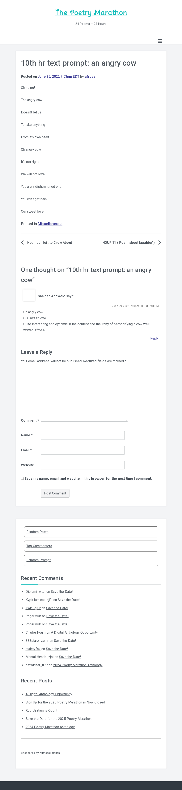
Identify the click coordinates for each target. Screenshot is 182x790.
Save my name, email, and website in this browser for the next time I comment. (88, 479)
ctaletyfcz (33, 649)
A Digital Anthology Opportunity (74, 632)
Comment (30, 420)
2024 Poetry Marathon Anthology (77, 665)
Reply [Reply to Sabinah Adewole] (154, 338)
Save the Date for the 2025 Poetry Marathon (59, 719)
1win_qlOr (33, 608)
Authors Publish (49, 752)
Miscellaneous (50, 224)
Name (27, 435)
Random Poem (37, 532)
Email (26, 450)
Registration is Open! (41, 711)
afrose (90, 77)
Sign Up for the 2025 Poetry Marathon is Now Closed (65, 702)
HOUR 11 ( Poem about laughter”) (128, 243)
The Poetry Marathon (91, 12)
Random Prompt (38, 560)
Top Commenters (39, 546)
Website (27, 465)
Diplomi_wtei (36, 592)
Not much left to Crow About (49, 243)
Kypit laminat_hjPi (39, 600)
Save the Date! (62, 592)
